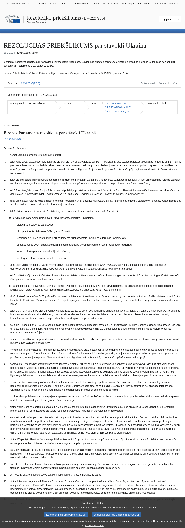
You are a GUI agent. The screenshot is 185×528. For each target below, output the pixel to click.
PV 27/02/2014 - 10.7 (117, 103)
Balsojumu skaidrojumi (117, 111)
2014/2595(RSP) (30, 83)
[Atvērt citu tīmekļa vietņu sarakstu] (166, 3)
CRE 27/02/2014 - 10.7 (118, 107)
